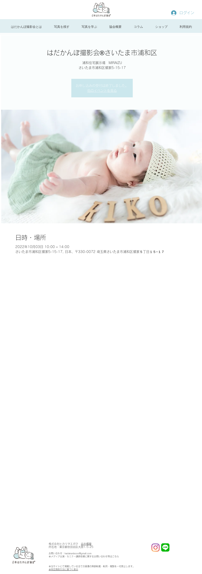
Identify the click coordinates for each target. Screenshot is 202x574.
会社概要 (86, 544)
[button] (61, 27)
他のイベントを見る (102, 90)
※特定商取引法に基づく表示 (63, 569)
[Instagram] (156, 548)
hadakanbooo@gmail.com (78, 553)
